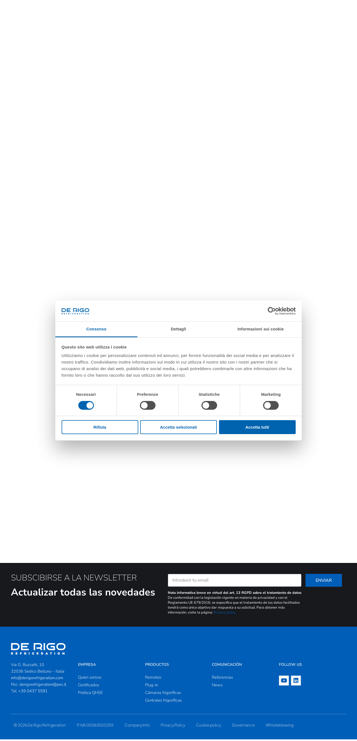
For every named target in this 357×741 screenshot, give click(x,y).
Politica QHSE (90, 694)
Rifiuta (99, 427)
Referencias (222, 679)
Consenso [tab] (96, 329)
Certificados (88, 686)
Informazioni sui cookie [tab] (261, 329)
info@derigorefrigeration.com (37, 679)
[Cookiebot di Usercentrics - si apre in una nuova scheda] (272, 311)
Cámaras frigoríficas (163, 694)
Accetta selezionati (178, 427)
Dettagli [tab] (178, 329)
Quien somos (89, 679)
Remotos (153, 679)
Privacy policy (225, 614)
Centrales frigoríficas (163, 702)
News (217, 686)
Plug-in (151, 686)
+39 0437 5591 (33, 692)
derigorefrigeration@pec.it (42, 686)
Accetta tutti (257, 427)
